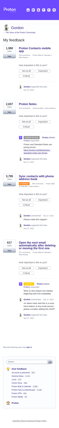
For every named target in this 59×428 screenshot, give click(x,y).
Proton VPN (17, 393)
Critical (28, 76)
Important (44, 71)
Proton (15, 403)
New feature (23, 57)
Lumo (14, 379)
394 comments (37, 184)
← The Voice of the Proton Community (19, 32)
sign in (29, 347)
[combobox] (28, 362)
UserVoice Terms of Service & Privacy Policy (29, 421)
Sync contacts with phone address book (36, 178)
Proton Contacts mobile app (35, 50)
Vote (9, 56)
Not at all (28, 71)
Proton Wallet (17, 397)
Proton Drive (17, 383)
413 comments (24, 108)
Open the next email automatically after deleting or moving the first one (37, 245)
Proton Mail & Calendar (42, 55)
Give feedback (19, 369)
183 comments (24, 55)
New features (50, 108)
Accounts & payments (21, 373)
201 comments (24, 252)
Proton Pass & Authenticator (24, 390)
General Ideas (38, 108)
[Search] (50, 362)
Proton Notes (28, 104)
